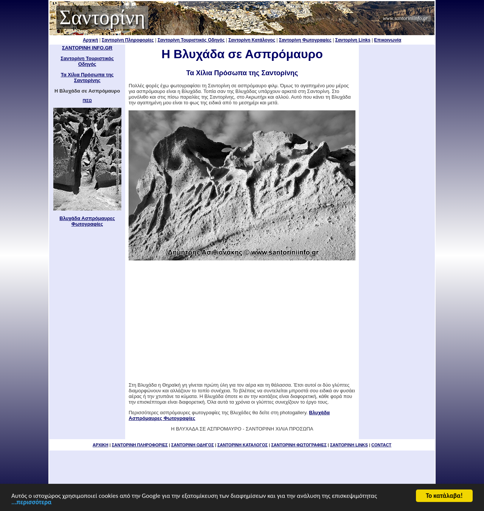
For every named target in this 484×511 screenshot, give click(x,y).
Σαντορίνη (102, 17)
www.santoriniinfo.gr (405, 18)
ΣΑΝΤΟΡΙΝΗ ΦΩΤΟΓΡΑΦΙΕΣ (299, 445)
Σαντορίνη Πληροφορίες (128, 40)
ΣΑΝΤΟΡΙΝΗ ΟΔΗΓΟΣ (192, 445)
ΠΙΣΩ (87, 101)
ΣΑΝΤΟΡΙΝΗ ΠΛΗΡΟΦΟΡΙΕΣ (140, 445)
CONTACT (381, 445)
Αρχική (90, 40)
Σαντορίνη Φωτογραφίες (305, 40)
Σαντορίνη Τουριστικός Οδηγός (191, 40)
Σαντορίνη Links (353, 40)
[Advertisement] (242, 321)
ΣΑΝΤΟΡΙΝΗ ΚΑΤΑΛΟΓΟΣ (242, 445)
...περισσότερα (31, 503)
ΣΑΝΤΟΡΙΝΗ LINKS (349, 445)
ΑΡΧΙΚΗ (101, 445)
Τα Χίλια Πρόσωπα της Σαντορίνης (87, 77)
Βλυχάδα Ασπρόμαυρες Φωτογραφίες (87, 221)
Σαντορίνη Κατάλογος (251, 40)
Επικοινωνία (387, 40)
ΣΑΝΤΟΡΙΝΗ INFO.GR (87, 48)
